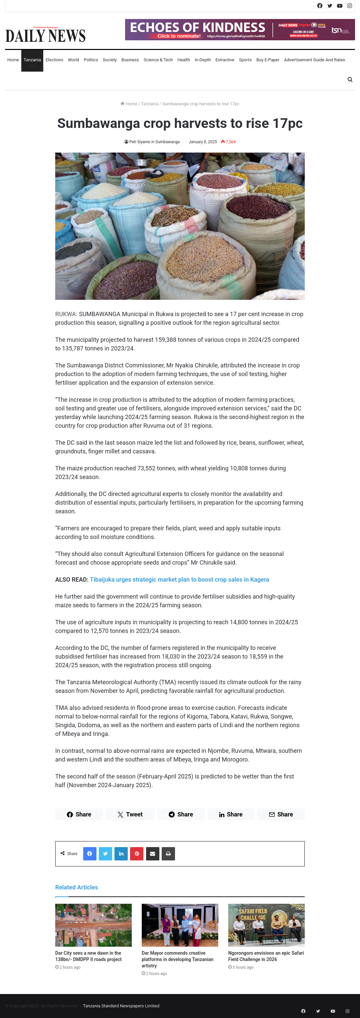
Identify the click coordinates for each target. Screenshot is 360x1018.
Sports (245, 59)
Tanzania (32, 59)
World (73, 59)
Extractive (225, 59)
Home (13, 59)
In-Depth (203, 59)
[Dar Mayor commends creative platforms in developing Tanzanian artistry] (180, 925)
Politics (91, 59)
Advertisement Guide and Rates (314, 59)
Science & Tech (158, 59)
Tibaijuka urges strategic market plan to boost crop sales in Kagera (179, 579)
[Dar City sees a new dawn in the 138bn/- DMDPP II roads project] (93, 925)
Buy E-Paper (267, 59)
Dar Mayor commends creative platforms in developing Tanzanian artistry (178, 959)
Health (183, 59)
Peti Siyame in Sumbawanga (154, 142)
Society (110, 59)
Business (130, 59)
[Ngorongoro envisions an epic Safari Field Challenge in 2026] (266, 925)
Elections (54, 59)
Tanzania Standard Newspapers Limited (121, 1005)
